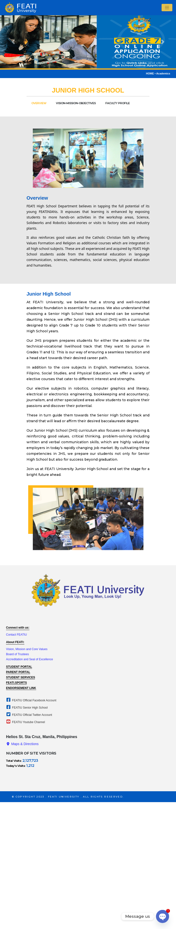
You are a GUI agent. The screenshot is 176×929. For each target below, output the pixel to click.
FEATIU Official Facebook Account (31, 700)
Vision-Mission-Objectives (76, 103)
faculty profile (117, 103)
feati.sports (16, 682)
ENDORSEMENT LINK (21, 688)
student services (20, 677)
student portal (19, 666)
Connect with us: (17, 627)
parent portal (18, 672)
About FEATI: (15, 642)
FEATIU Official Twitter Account (29, 715)
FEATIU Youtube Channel (25, 722)
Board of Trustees (17, 654)
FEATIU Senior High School (27, 707)
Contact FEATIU (16, 634)
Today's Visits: (16, 766)
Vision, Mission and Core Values (26, 649)
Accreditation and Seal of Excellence (29, 659)
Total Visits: (14, 760)
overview (38, 103)
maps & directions (22, 744)
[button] (13, 41)
